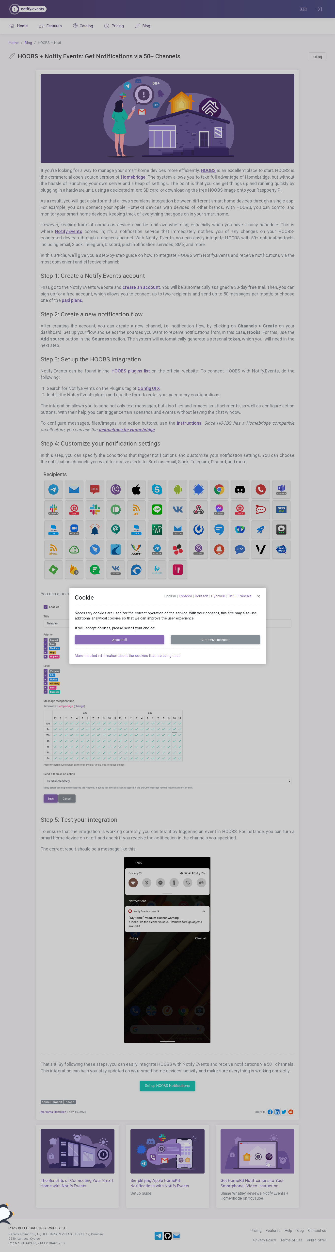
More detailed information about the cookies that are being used (127, 655)
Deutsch (201, 596)
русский (218, 596)
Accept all (119, 640)
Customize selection (215, 640)
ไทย (231, 596)
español (185, 596)
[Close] (258, 596)
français (245, 596)
